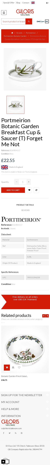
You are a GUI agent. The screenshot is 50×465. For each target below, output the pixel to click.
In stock (5, 228)
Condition (5, 154)
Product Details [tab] (25, 205)
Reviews (25, 210)
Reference (5, 150)
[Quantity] (23, 182)
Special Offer (8, 2)
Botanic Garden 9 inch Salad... (14, 376)
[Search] (16, 21)
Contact (25, 2)
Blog (18, 2)
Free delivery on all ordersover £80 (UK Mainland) (25, 298)
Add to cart (13, 190)
